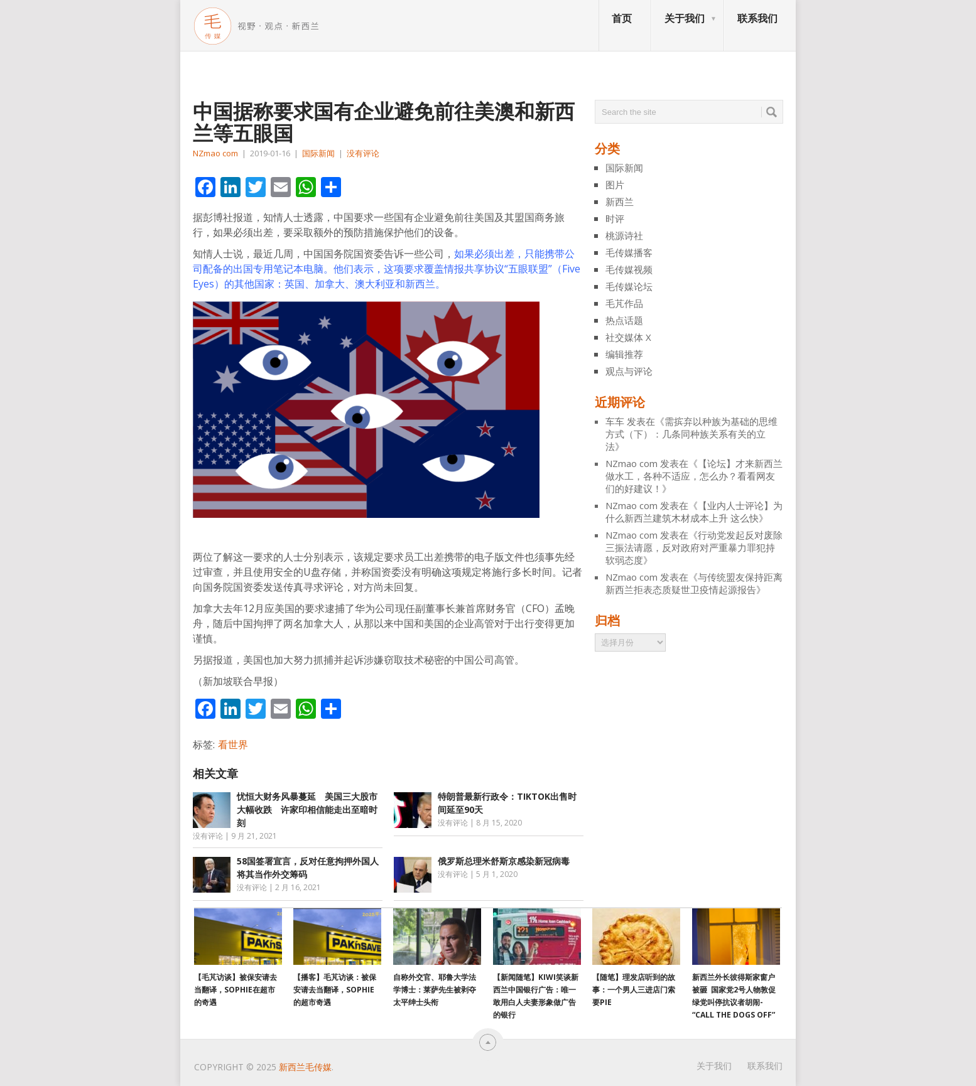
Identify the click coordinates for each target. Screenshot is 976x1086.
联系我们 (757, 18)
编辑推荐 (624, 354)
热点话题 (624, 320)
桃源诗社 (624, 235)
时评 (614, 218)
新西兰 (619, 201)
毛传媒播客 (629, 252)
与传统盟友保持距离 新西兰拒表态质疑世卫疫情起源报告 (694, 583)
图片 (614, 184)
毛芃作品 (624, 303)
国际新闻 (318, 153)
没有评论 (363, 153)
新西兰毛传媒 (305, 1067)
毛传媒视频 (629, 269)
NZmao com (215, 153)
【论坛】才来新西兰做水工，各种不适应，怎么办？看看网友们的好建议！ (694, 476)
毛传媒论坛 (629, 286)
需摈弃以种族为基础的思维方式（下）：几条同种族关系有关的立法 (691, 434)
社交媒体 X (628, 337)
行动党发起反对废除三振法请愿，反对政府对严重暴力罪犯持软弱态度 (694, 547)
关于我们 (684, 18)
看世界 (233, 744)
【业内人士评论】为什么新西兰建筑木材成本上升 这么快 (694, 511)
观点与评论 (629, 371)
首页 (622, 18)
